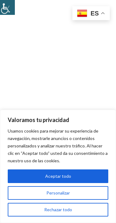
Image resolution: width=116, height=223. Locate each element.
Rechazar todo (58, 209)
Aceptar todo (58, 176)
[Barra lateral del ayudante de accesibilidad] (7, 7)
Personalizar (58, 192)
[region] (58, 166)
